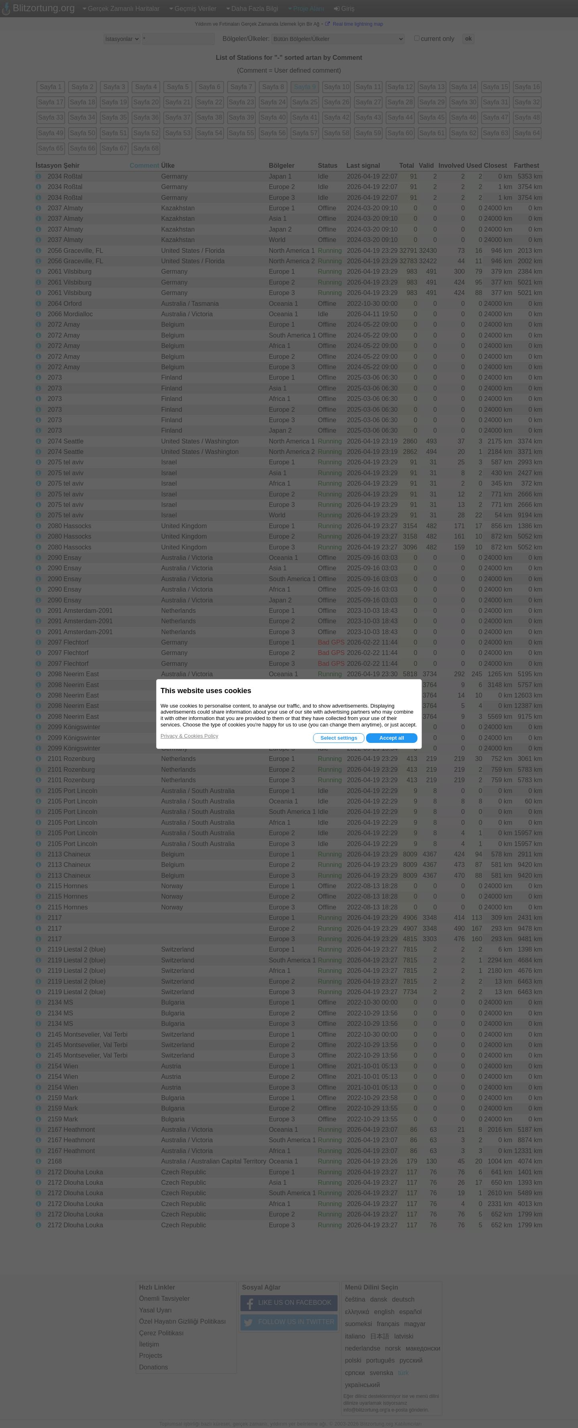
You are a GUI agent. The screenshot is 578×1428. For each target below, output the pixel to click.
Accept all (391, 738)
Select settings (338, 738)
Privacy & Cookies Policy (189, 736)
